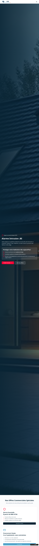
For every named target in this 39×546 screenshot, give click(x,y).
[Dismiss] (37, 544)
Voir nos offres (20, 263)
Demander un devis (19, 523)
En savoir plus (19, 544)
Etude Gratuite (8, 262)
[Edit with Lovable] (33, 544)
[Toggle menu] (36, 1)
